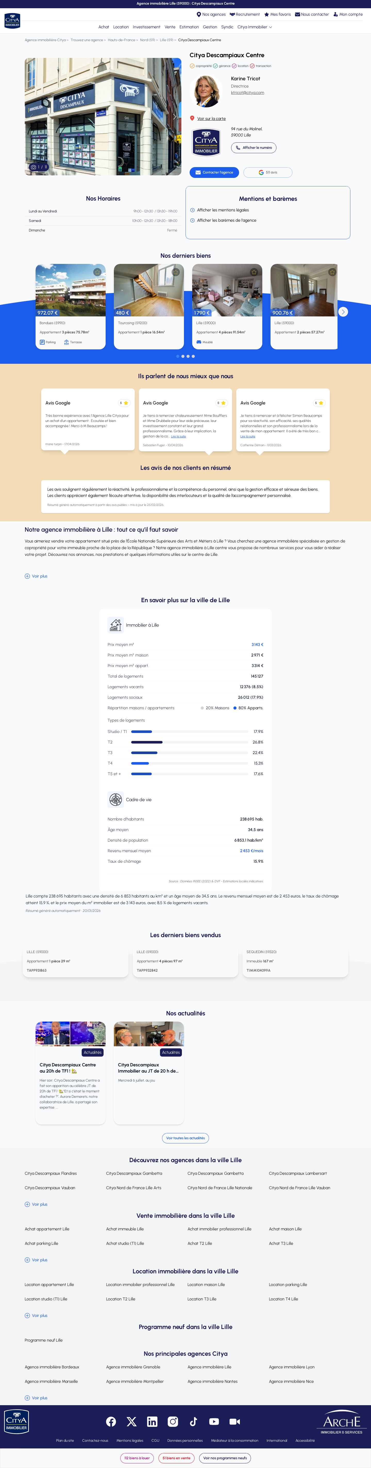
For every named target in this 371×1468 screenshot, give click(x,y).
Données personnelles (185, 1440)
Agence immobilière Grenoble (133, 1367)
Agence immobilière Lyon (292, 1367)
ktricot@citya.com (247, 92)
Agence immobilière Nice (291, 1381)
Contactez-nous (95, 1440)
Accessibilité (305, 1440)
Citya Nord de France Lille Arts (133, 1187)
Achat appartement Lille (47, 1229)
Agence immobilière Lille (209, 1367)
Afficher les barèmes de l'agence (223, 220)
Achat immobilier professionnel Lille (219, 1229)
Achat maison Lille (285, 1229)
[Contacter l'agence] (214, 172)
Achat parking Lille (41, 1243)
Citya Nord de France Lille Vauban (299, 1187)
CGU (155, 1440)
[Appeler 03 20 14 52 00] (253, 147)
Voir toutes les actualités (185, 1138)
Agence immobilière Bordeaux (52, 1367)
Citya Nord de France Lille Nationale (220, 1187)
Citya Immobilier (255, 26)
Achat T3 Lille (281, 1243)
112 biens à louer (137, 1458)
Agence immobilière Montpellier (135, 1381)
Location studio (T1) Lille (46, 1299)
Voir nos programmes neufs (225, 1458)
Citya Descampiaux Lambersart (298, 1173)
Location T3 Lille (202, 1299)
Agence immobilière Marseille (51, 1381)
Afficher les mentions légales (219, 210)
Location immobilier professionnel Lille (140, 1284)
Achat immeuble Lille (125, 1229)
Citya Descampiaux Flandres (51, 1173)
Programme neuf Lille (44, 1340)
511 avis (268, 172)
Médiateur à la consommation (234, 1440)
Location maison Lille (206, 1284)
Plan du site (65, 1440)
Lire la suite (178, 436)
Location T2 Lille (120, 1299)
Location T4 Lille (283, 1299)
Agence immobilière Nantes (213, 1381)
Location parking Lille (288, 1284)
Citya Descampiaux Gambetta (134, 1173)
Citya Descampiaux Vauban (50, 1187)
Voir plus (36, 576)
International (277, 1440)
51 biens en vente (176, 1458)
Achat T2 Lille (200, 1243)
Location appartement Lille (49, 1284)
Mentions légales (129, 1440)
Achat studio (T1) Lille (125, 1243)
